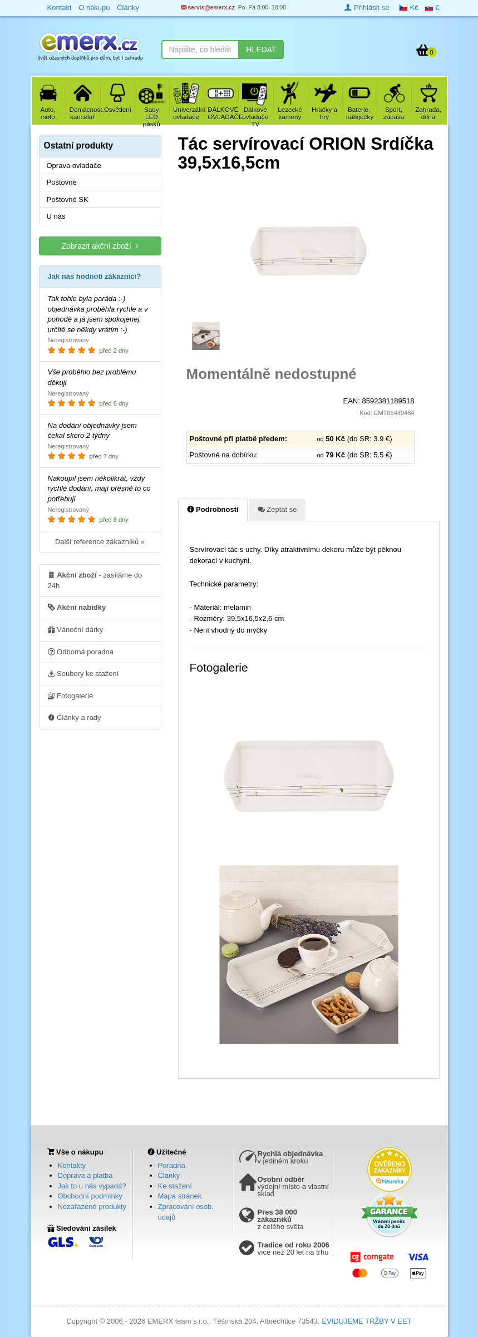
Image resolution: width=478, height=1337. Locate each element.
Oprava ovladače (74, 165)
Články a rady (74, 717)
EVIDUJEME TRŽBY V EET (366, 1321)
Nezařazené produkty (92, 1206)
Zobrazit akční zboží (99, 245)
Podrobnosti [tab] (213, 509)
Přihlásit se (366, 7)
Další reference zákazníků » (100, 541)
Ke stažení (175, 1186)
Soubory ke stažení (83, 673)
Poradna (171, 1165)
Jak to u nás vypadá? (92, 1186)
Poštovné (62, 182)
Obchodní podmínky (90, 1196)
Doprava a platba (85, 1175)
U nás (56, 216)
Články (169, 1175)
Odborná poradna (81, 652)
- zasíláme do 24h (95, 580)
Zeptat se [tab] (277, 509)
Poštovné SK (67, 199)
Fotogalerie (70, 695)
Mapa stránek (180, 1196)
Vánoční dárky (76, 629)
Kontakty (72, 1165)
